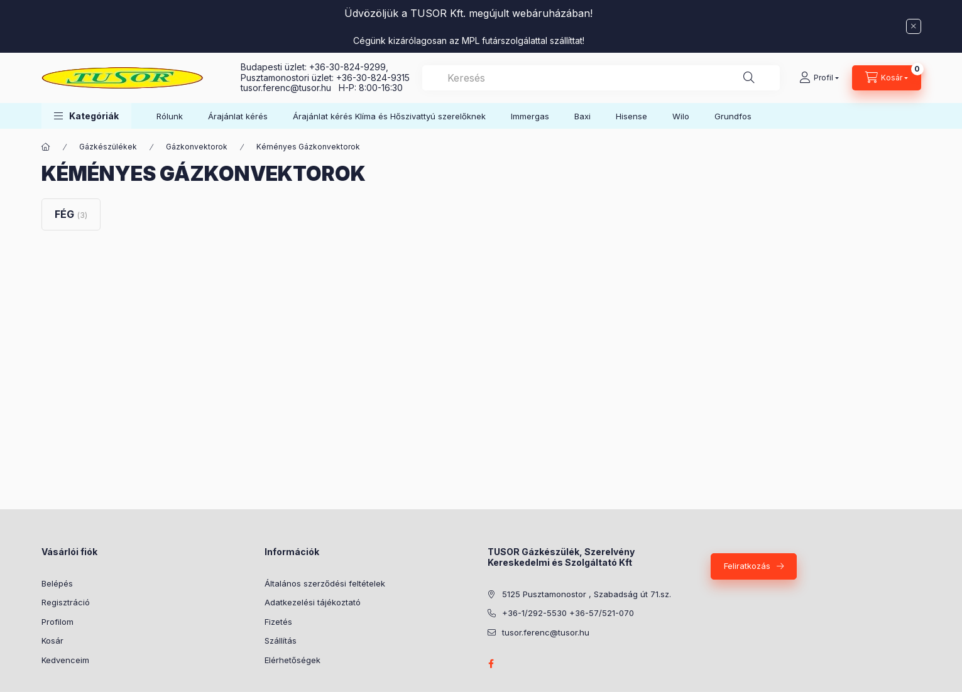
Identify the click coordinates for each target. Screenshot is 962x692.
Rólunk (169, 116)
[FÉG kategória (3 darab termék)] (71, 214)
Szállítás (281, 640)
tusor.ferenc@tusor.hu (290, 87)
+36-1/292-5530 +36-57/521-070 (568, 613)
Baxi (582, 116)
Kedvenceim (65, 660)
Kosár (52, 640)
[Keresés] (749, 78)
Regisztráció (65, 602)
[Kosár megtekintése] (886, 77)
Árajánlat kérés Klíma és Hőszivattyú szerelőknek (389, 116)
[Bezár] (913, 26)
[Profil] (819, 77)
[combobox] (601, 77)
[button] (86, 116)
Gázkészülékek (108, 146)
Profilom (57, 622)
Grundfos (733, 116)
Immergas (530, 116)
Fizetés (278, 622)
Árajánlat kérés (238, 116)
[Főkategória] (45, 147)
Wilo (680, 116)
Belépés (57, 583)
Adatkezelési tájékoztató (313, 602)
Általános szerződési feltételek (325, 583)
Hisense (631, 116)
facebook (491, 663)
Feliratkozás (747, 566)
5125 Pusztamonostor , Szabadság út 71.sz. (586, 594)
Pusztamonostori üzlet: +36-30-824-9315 (325, 77)
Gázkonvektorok (196, 146)
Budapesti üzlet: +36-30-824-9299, (316, 67)
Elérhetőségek (292, 660)
